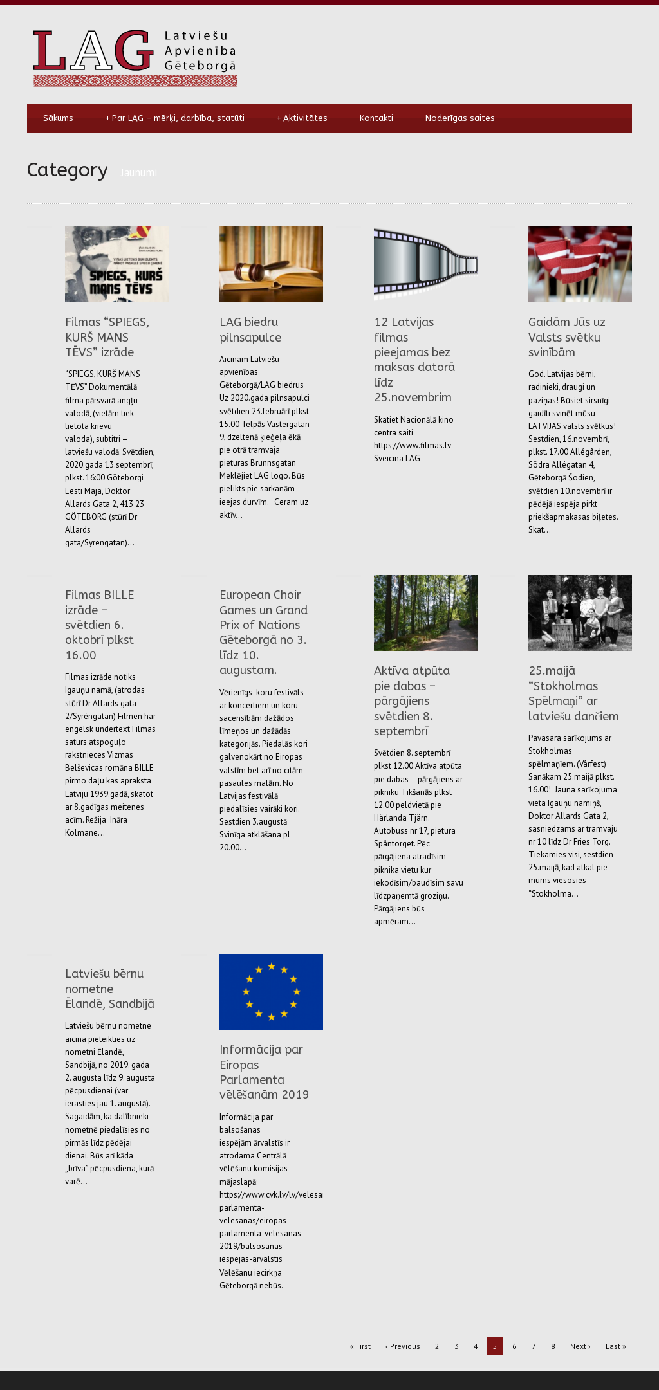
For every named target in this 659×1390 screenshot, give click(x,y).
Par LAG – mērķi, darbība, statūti (175, 118)
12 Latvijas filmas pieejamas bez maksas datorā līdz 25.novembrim (414, 360)
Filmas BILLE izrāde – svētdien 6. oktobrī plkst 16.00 (99, 625)
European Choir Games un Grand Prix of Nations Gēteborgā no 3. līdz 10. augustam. (263, 632)
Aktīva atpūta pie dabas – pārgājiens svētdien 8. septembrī (412, 701)
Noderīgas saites (460, 118)
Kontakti (376, 118)
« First (360, 1346)
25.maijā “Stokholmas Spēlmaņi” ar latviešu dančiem (573, 693)
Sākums (58, 118)
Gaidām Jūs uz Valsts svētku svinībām (567, 337)
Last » (616, 1346)
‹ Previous (402, 1346)
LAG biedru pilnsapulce (250, 329)
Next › (580, 1346)
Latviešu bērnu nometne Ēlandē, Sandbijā (109, 989)
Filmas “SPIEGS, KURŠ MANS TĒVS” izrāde (107, 337)
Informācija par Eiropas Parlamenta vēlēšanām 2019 (264, 1072)
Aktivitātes (302, 118)
